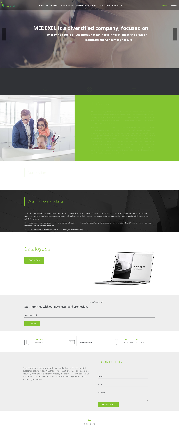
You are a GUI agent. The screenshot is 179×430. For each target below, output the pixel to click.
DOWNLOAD (34, 260)
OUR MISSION (67, 5)
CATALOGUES (104, 5)
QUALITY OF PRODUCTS (85, 5)
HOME (41, 5)
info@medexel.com (86, 343)
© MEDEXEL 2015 (89, 424)
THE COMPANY (52, 5)
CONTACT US (118, 5)
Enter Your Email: (96, 302)
